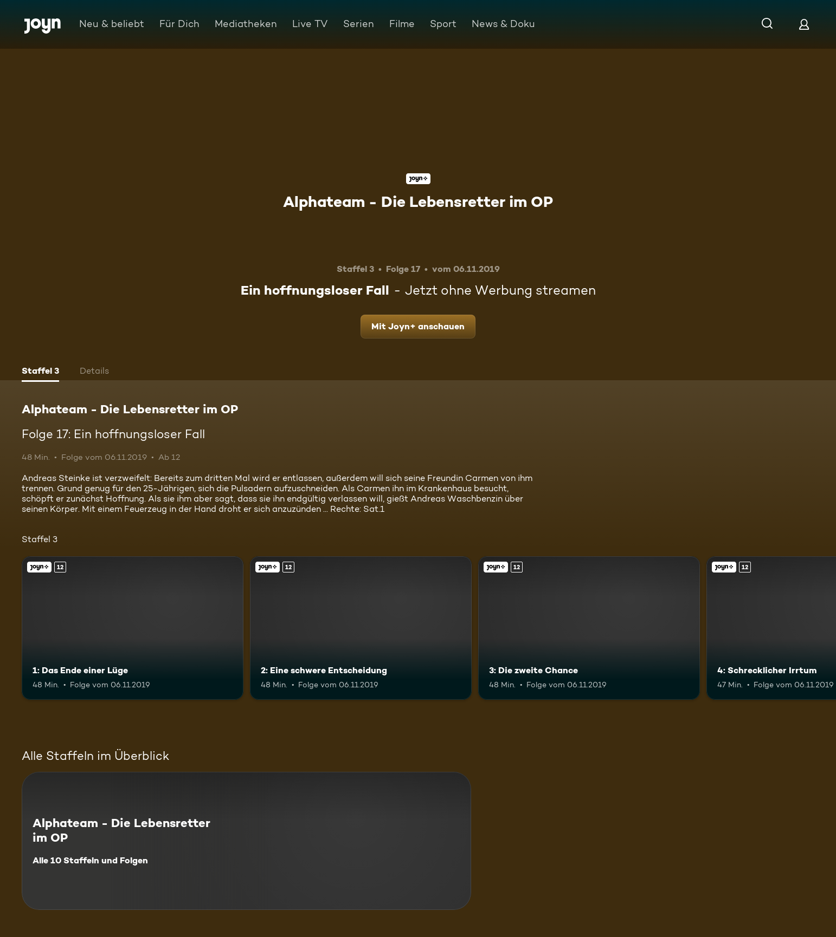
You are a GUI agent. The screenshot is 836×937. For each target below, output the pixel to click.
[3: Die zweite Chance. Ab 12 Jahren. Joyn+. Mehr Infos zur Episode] (589, 628)
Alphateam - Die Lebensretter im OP (418, 201)
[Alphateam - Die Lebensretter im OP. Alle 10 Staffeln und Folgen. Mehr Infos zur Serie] (246, 841)
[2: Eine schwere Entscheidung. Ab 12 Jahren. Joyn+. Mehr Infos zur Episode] (361, 628)
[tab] (40, 372)
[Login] (804, 24)
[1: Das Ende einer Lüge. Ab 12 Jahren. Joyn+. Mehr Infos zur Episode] (132, 628)
